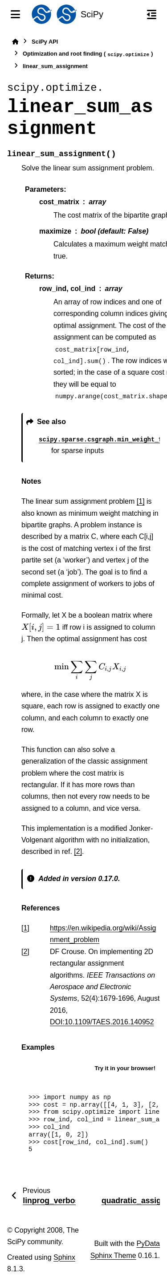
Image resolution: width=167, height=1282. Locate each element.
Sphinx (64, 1257)
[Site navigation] (15, 14)
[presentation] (40, 627)
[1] (141, 501)
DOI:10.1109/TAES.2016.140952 (102, 1022)
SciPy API (45, 41)
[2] (78, 851)
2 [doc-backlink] (25, 951)
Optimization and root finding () (88, 54)
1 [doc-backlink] (25, 928)
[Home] (15, 41)
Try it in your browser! (124, 1068)
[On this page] (151, 14)
